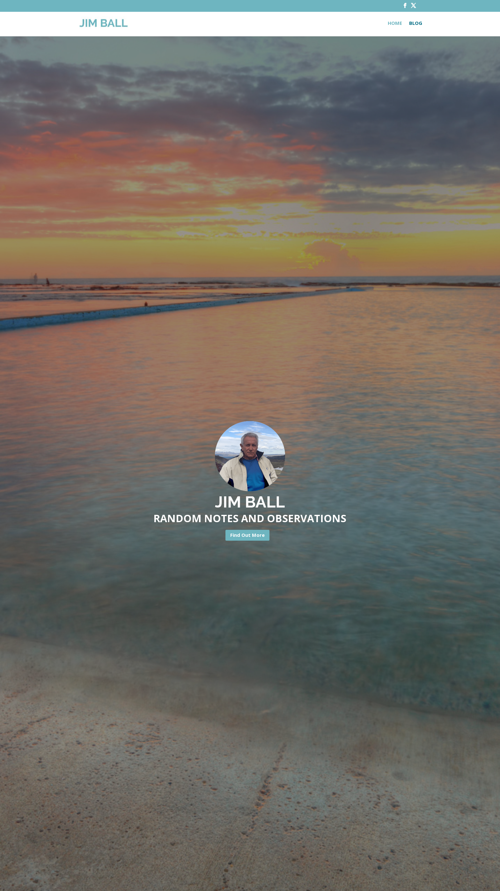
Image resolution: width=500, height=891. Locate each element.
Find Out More (247, 535)
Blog (415, 23)
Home (395, 23)
